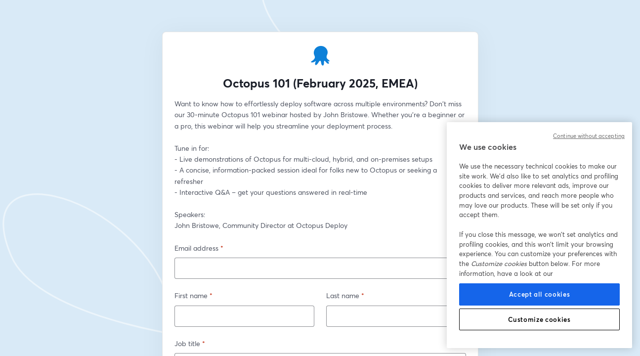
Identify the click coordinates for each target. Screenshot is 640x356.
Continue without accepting (589, 136)
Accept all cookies (539, 294)
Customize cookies (539, 319)
